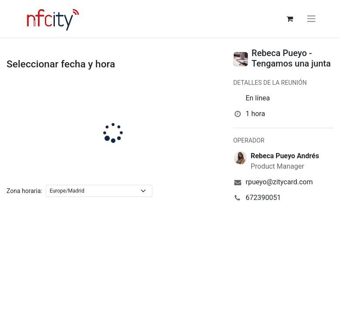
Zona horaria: (24, 190)
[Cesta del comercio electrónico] (290, 18)
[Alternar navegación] (311, 19)
